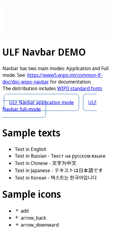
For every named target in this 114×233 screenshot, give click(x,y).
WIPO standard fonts (79, 88)
